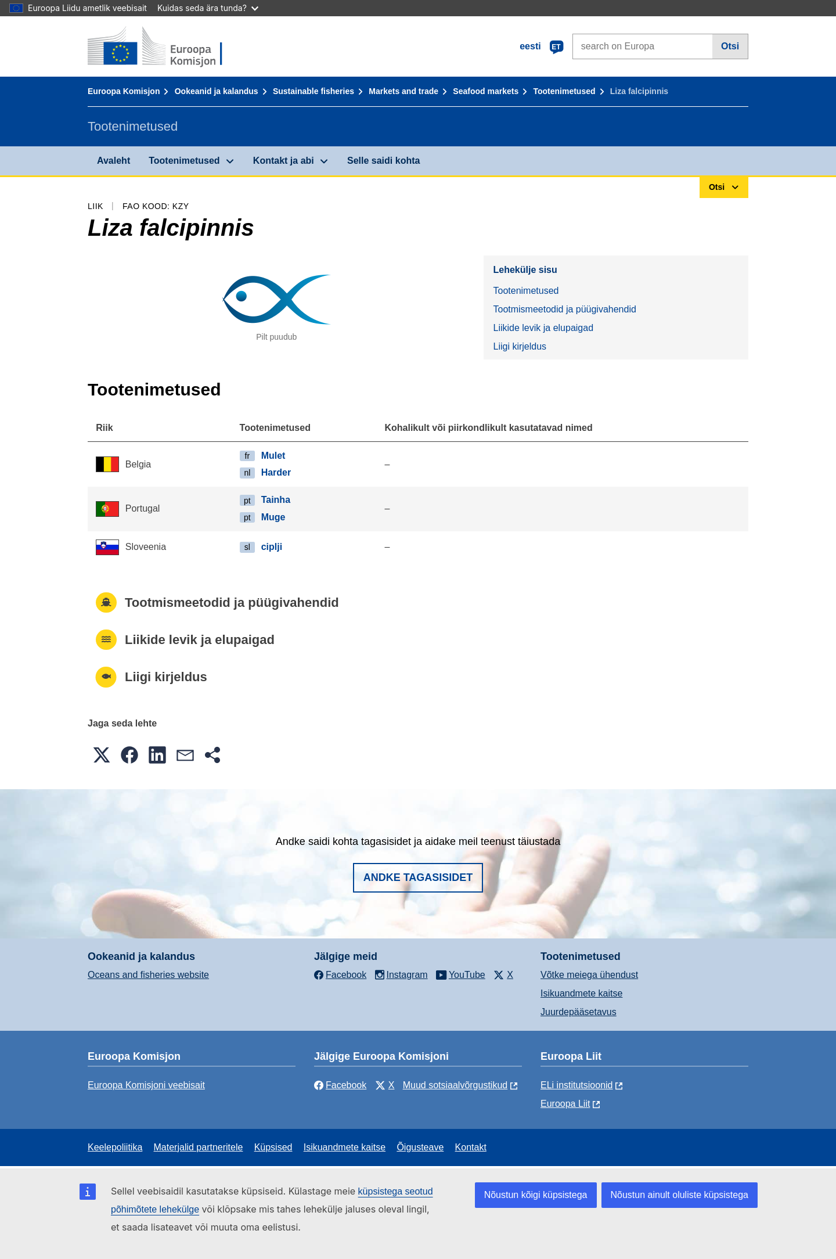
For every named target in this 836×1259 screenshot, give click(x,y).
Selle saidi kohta (383, 161)
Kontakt (471, 1147)
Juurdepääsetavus (578, 1012)
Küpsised (273, 1147)
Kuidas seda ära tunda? (207, 8)
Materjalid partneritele (198, 1147)
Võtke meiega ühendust (589, 975)
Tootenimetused (564, 91)
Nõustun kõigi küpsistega (536, 1195)
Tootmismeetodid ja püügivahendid (564, 309)
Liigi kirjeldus (519, 346)
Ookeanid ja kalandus (216, 91)
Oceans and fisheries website (148, 975)
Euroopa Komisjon (124, 91)
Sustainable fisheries (313, 91)
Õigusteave (420, 1147)
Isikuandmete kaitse (581, 993)
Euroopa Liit (565, 1104)
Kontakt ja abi (283, 161)
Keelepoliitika (115, 1147)
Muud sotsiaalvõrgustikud (455, 1085)
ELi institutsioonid (576, 1085)
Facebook (340, 1085)
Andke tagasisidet (418, 877)
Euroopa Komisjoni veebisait (146, 1085)
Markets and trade (403, 91)
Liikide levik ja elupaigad (543, 328)
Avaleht (113, 161)
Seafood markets (485, 91)
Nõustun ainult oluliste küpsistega (679, 1195)
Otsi (730, 46)
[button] (101, 755)
